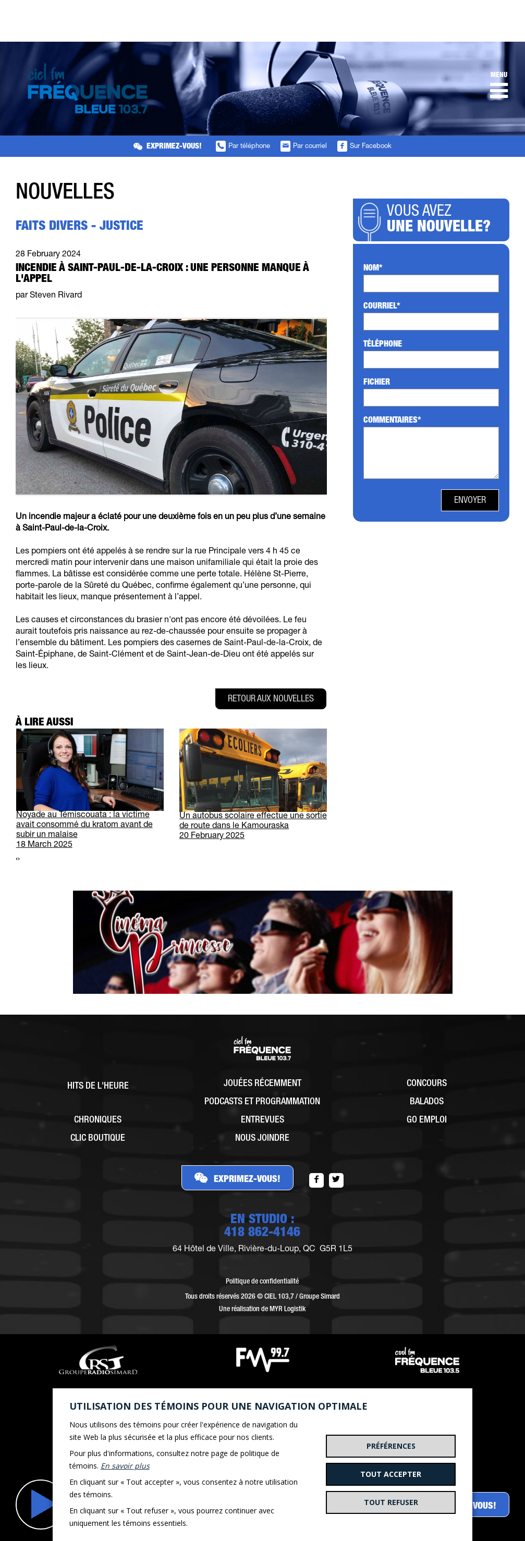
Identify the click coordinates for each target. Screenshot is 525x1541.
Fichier (376, 383)
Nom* (373, 269)
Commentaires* (392, 421)
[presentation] (17, 860)
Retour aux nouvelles (271, 699)
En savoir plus (125, 1466)
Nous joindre (262, 1138)
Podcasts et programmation (262, 1102)
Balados (427, 1102)
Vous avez (442, 220)
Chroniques (97, 1120)
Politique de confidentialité (262, 1282)
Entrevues (262, 1120)
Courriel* (381, 307)
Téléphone (382, 345)
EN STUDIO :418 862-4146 (262, 1227)
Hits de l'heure (98, 1086)
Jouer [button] (41, 1505)
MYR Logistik (288, 1309)
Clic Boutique (97, 1138)
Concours (427, 1084)
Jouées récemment (262, 1084)
